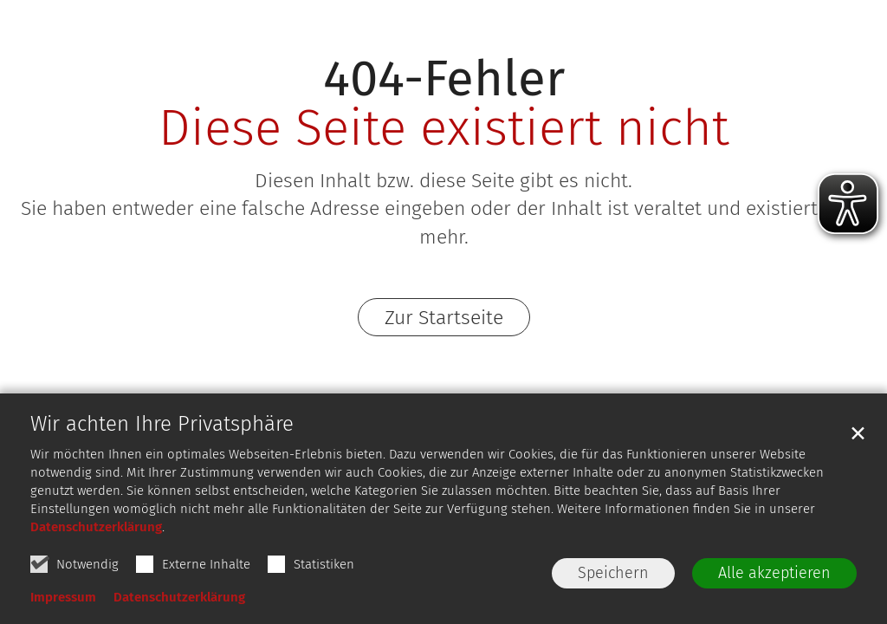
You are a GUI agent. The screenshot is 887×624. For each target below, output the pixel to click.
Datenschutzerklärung (96, 527)
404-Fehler (444, 78)
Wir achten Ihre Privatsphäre (162, 424)
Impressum (63, 597)
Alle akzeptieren (774, 572)
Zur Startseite (444, 317)
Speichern (613, 572)
